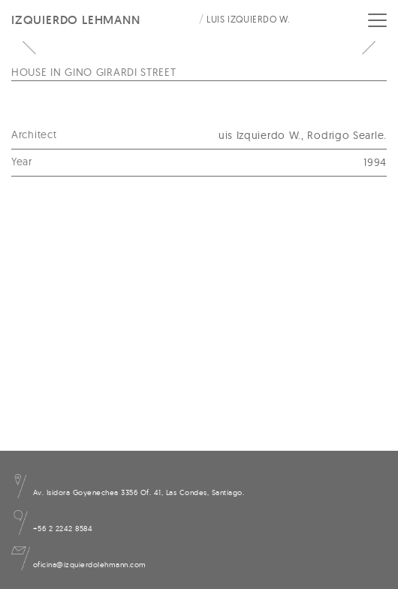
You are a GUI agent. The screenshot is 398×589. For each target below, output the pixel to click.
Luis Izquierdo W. (248, 19)
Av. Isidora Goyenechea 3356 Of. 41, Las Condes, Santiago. (127, 492)
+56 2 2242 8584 (51, 528)
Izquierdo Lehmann (75, 20)
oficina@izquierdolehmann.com (78, 564)
